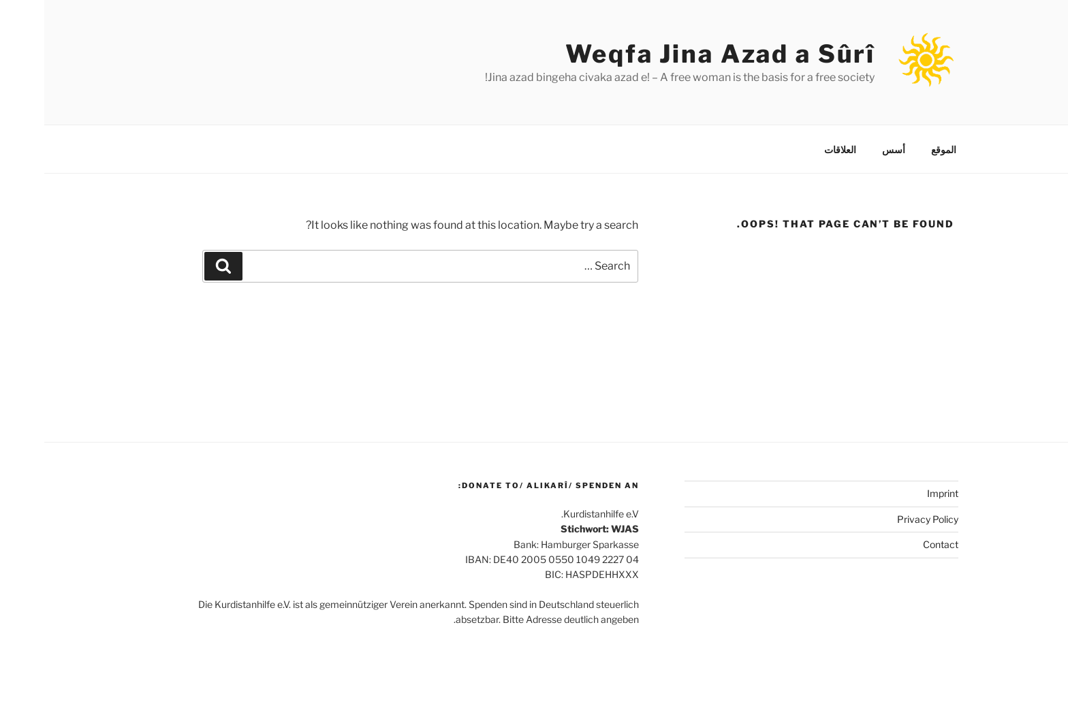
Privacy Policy (883, 519)
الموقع (899, 149)
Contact (896, 544)
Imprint (898, 493)
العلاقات (796, 149)
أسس (849, 149)
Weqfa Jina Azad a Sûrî (675, 54)
